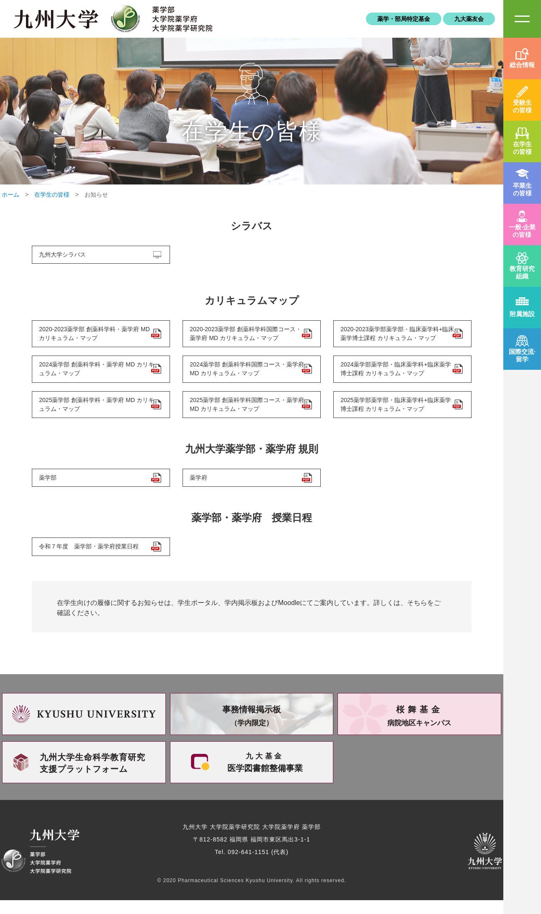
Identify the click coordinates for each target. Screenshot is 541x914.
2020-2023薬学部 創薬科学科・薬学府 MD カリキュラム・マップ (91, 337)
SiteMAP (522, 19)
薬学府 (200, 488)
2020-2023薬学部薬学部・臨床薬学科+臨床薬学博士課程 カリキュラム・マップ (396, 337)
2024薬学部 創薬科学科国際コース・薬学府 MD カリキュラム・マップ (245, 374)
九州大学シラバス (64, 255)
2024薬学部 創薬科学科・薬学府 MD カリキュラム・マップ (95, 374)
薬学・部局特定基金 (403, 19)
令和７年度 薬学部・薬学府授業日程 (90, 559)
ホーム (10, 194)
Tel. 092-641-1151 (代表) (252, 865)
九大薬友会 (469, 19)
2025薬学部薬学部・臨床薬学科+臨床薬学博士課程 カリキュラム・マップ (394, 412)
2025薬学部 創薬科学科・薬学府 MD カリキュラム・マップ (95, 412)
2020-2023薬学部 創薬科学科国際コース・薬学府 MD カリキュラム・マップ (241, 337)
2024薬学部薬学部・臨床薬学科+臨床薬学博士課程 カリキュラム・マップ (394, 374)
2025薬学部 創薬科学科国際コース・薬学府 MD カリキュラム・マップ (245, 412)
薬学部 (49, 488)
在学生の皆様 (52, 194)
